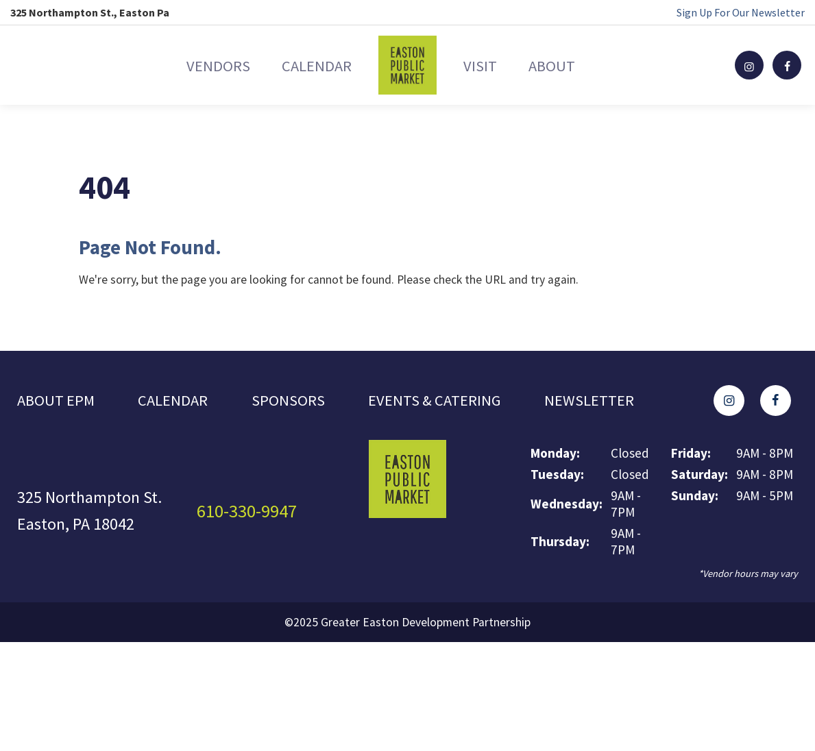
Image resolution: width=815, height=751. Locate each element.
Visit (489, 64)
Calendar (307, 64)
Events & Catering (446, 402)
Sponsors (295, 402)
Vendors (189, 64)
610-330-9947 (251, 514)
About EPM (58, 402)
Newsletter (607, 402)
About (579, 64)
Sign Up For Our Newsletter (741, 12)
